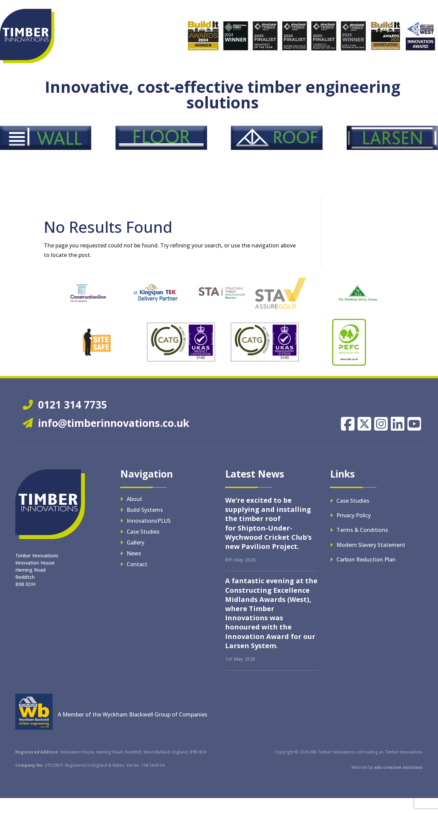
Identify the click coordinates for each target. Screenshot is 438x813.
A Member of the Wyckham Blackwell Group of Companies (132, 714)
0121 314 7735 (65, 405)
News (134, 553)
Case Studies (143, 531)
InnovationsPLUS (149, 520)
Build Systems (145, 510)
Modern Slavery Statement (370, 545)
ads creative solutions (398, 767)
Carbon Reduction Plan (366, 559)
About (134, 499)
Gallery (135, 542)
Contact (137, 564)
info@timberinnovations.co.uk (106, 423)
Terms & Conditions (362, 530)
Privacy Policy (353, 515)
